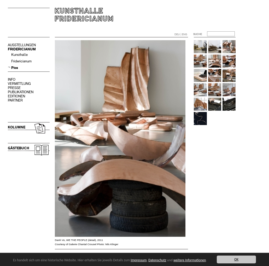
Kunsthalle (19, 55)
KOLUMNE (16, 127)
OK (236, 259)
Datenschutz (157, 260)
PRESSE (14, 88)
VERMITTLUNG (19, 84)
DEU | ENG (180, 34)
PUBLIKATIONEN (20, 92)
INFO (11, 79)
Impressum (139, 260)
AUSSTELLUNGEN (22, 45)
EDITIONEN (16, 96)
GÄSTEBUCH (18, 148)
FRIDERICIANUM (22, 49)
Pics (14, 68)
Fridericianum (21, 61)
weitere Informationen (189, 260)
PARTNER (15, 100)
